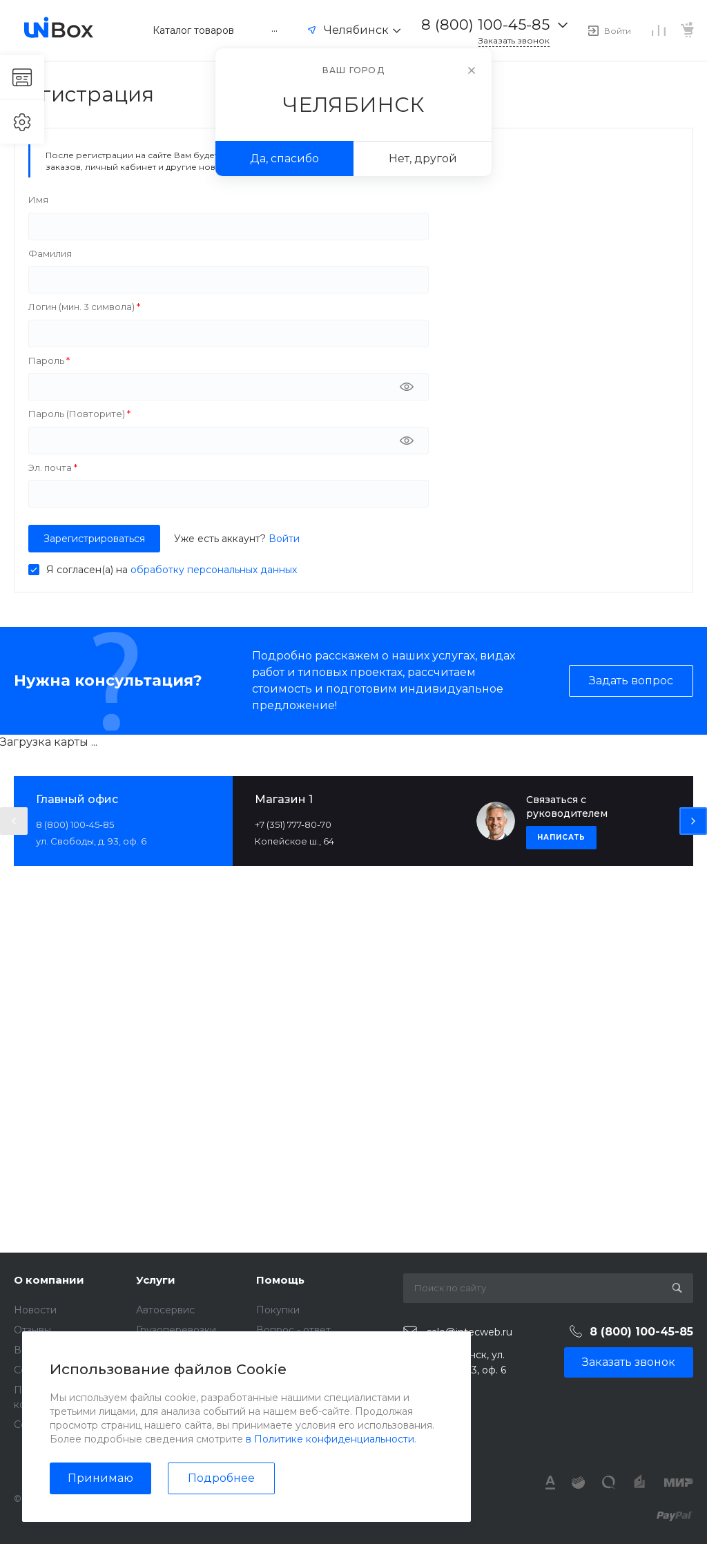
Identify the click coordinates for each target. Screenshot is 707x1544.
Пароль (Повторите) (77, 413)
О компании (49, 1279)
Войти (284, 538)
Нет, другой (423, 158)
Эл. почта (51, 467)
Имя (38, 199)
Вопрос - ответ (293, 1330)
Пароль (47, 360)
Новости (35, 1310)
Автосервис (165, 1310)
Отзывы (32, 1330)
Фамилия (50, 253)
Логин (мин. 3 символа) (82, 306)
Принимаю (100, 1478)
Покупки (278, 1310)
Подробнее (221, 1478)
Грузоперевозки (176, 1330)
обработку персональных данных (213, 569)
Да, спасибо (284, 158)
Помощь (280, 1279)
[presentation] (14, 821)
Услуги (155, 1279)
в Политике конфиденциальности (330, 1439)
